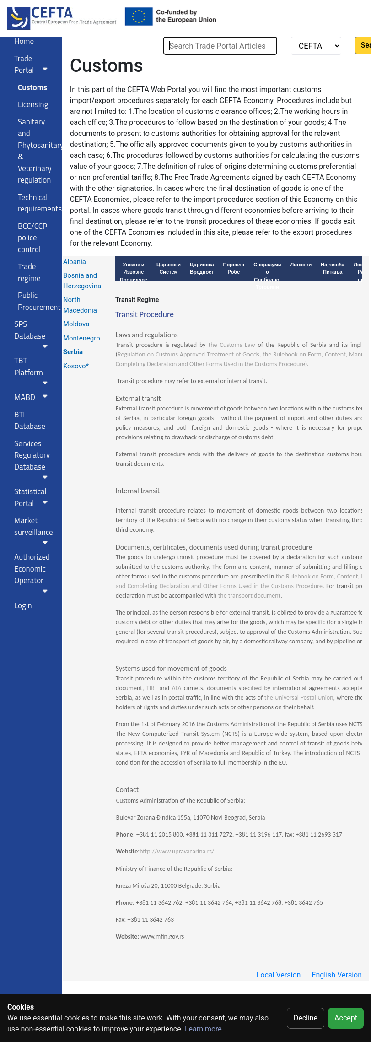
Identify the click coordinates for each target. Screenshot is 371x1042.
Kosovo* (76, 366)
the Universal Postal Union (298, 698)
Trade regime (29, 272)
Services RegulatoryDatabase (32, 459)
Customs (32, 87)
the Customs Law (232, 345)
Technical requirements (36, 203)
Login (23, 605)
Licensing (33, 104)
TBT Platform (32, 370)
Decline (305, 1018)
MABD (32, 397)
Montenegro (81, 338)
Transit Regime (137, 299)
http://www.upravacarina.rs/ (177, 851)
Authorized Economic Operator (32, 572)
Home (24, 41)
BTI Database (29, 420)
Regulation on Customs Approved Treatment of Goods (188, 354)
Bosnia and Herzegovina (82, 280)
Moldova (76, 324)
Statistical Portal (32, 497)
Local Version (279, 975)
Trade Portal (32, 64)
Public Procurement (36, 301)
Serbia (73, 352)
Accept (345, 1018)
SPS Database (32, 334)
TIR (150, 688)
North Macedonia (80, 305)
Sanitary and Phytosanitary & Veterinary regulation (36, 151)
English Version (337, 975)
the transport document (249, 595)
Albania (74, 262)
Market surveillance (33, 530)
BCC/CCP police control (32, 237)
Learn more (203, 1029)
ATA (176, 688)
